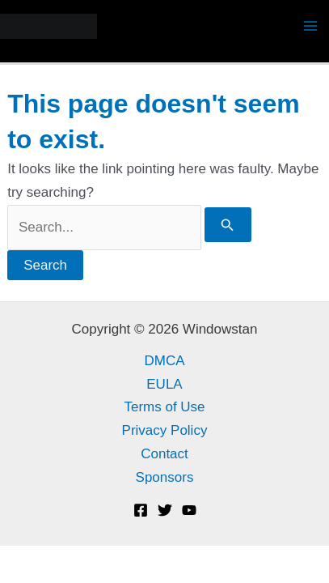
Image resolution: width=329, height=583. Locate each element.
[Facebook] (140, 510)
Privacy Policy (165, 430)
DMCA (164, 360)
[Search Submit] (228, 224)
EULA (164, 384)
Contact (164, 454)
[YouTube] (189, 510)
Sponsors (165, 477)
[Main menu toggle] (311, 26)
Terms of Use (164, 407)
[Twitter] (165, 510)
